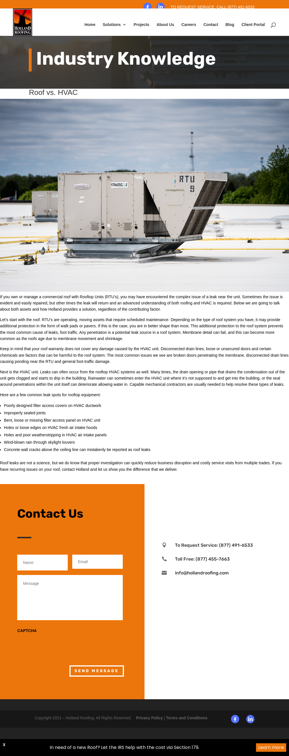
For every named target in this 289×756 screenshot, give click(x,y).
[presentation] (60, 645)
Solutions (112, 25)
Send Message (97, 670)
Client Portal (253, 25)
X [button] (4, 745)
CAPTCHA (26, 630)
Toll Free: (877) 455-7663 (202, 559)
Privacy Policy (149, 718)
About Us (165, 25)
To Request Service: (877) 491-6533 (214, 545)
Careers (188, 25)
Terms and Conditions (186, 718)
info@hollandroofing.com (202, 573)
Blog (229, 25)
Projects (141, 25)
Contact (210, 25)
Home (89, 25)
